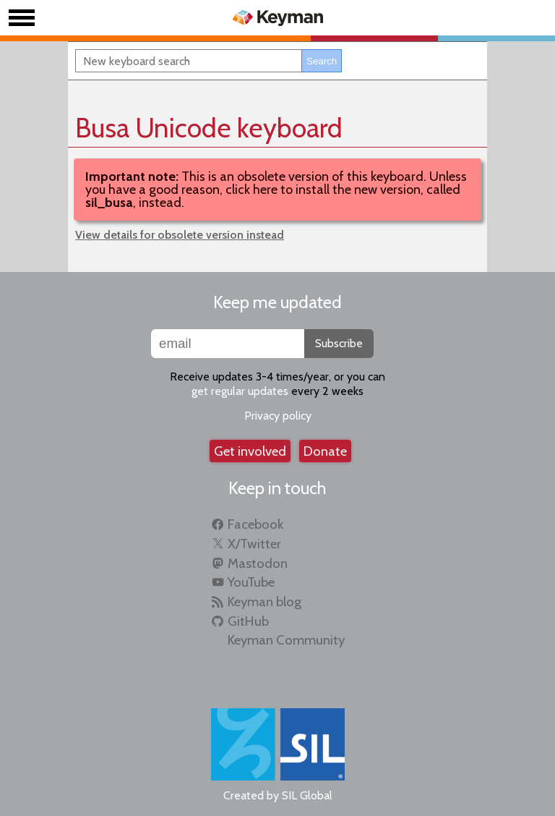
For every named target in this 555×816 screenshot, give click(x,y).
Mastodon (258, 563)
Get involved (250, 451)
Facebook (255, 524)
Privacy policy (277, 415)
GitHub (248, 621)
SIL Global (307, 795)
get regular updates (240, 391)
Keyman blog (264, 601)
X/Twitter (254, 543)
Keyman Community (286, 640)
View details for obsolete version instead (179, 235)
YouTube (251, 582)
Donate (325, 451)
